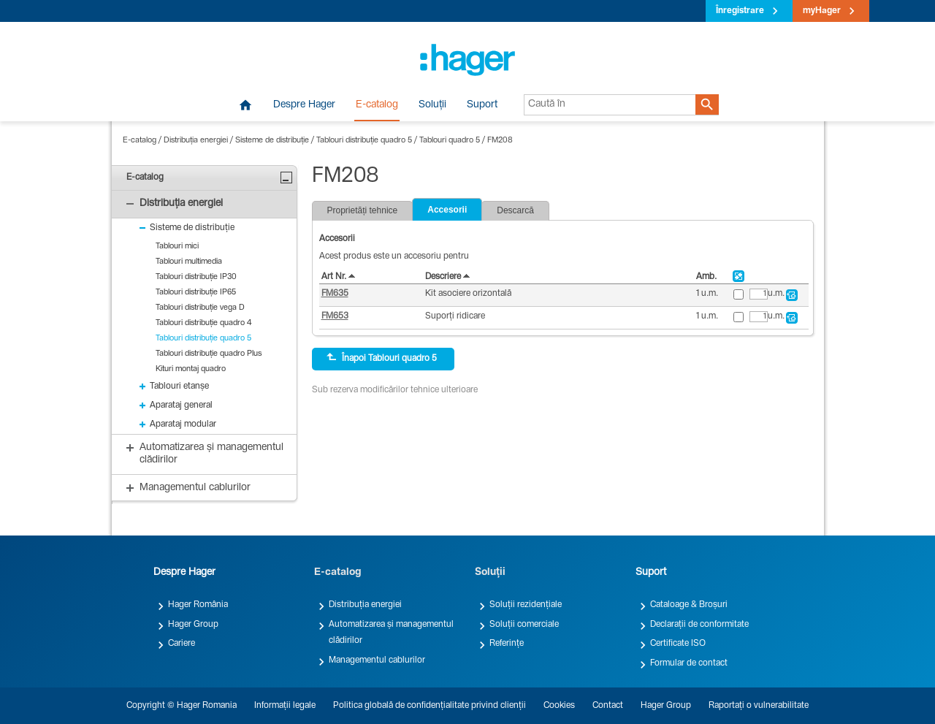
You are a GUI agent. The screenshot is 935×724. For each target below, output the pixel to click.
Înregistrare (740, 11)
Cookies (559, 705)
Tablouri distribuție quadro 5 (364, 141)
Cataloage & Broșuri (689, 605)
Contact (607, 705)
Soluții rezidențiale (525, 605)
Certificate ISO (678, 643)
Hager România (198, 605)
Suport (482, 105)
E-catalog (377, 105)
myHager (822, 11)
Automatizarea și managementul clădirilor (391, 632)
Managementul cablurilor (377, 660)
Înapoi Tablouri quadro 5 (382, 358)
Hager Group (193, 624)
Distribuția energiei (196, 141)
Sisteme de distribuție (272, 141)
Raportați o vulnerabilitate (759, 705)
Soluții (432, 105)
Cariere (181, 643)
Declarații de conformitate (699, 624)
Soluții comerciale (524, 624)
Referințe (506, 643)
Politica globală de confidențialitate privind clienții (429, 705)
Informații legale (285, 705)
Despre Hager (304, 105)
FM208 (500, 141)
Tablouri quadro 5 (449, 141)
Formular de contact (689, 663)
